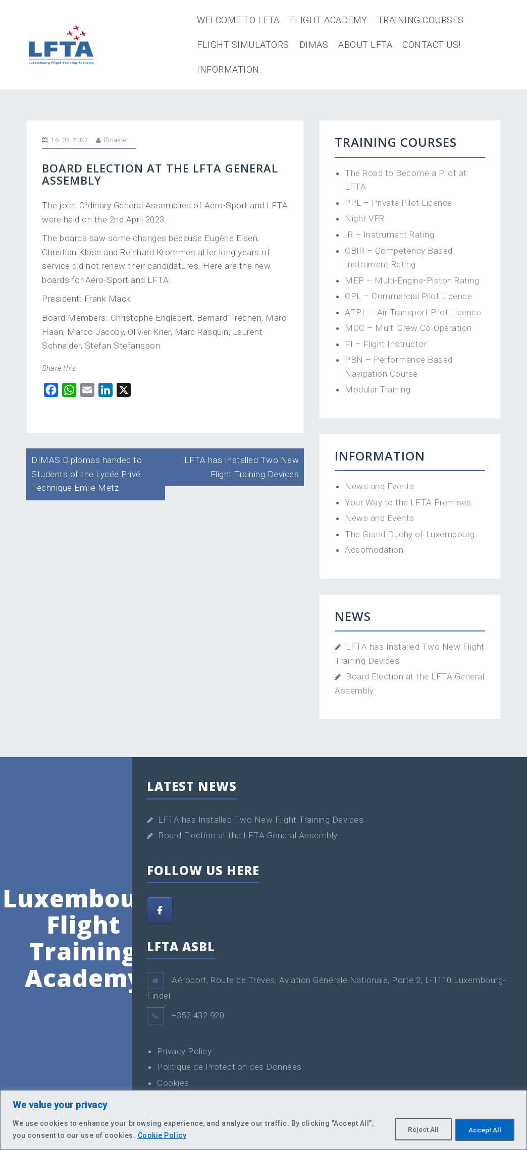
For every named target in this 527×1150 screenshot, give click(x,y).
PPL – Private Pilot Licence (398, 203)
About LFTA (365, 44)
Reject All (418, 1129)
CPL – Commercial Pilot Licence (408, 296)
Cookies (173, 1083)
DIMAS (314, 44)
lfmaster (116, 140)
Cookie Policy (162, 1135)
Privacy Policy (184, 1051)
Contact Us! (431, 44)
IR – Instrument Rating (389, 234)
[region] (263, 1120)
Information (228, 69)
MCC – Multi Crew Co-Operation (408, 328)
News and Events (379, 486)
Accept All (483, 1129)
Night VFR (365, 218)
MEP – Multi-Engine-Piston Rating (412, 280)
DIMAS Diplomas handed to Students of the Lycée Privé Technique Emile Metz (86, 474)
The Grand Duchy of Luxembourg (410, 534)
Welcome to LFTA (238, 20)
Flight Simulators (243, 44)
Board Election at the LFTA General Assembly (248, 835)
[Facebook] (160, 910)
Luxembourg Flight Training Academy (84, 938)
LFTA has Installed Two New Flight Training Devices (260, 820)
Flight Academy (328, 20)
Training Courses (421, 20)
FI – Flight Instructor (386, 344)
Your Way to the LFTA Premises (408, 502)
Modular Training (377, 389)
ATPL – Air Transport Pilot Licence (413, 312)
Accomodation (374, 550)
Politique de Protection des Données (229, 1067)
